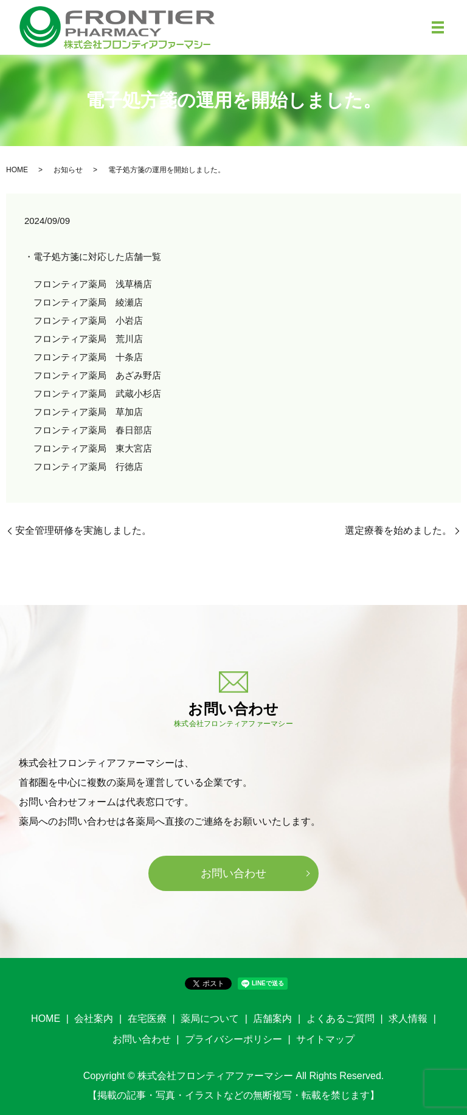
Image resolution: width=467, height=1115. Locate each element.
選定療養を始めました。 (398, 530)
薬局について (210, 1018)
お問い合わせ (233, 873)
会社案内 (93, 1018)
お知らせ (68, 170)
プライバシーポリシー (233, 1039)
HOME (17, 170)
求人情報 (408, 1018)
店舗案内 (272, 1018)
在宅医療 (147, 1018)
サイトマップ (325, 1039)
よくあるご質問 (340, 1018)
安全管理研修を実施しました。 (83, 530)
